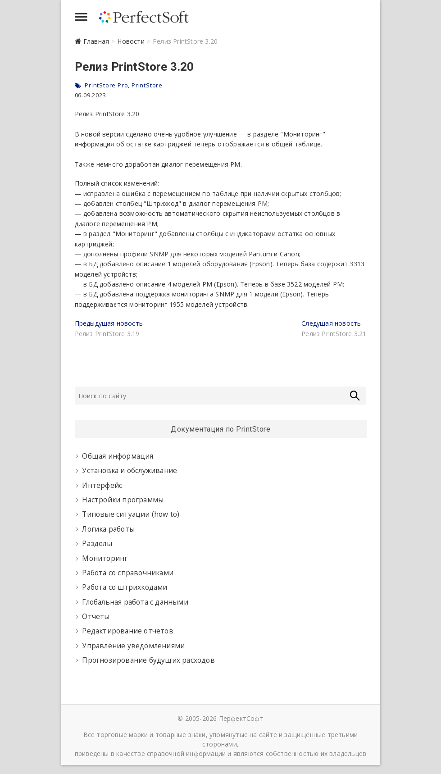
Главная (96, 41)
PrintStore (147, 85)
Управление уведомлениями (133, 646)
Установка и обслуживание (129, 470)
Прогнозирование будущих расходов (148, 660)
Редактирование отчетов (127, 631)
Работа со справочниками (127, 573)
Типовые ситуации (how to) (130, 514)
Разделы (97, 543)
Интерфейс (102, 485)
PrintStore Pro (106, 85)
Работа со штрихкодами (124, 587)
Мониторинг (104, 558)
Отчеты (95, 616)
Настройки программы (123, 500)
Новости (130, 41)
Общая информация (117, 456)
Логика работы (108, 529)
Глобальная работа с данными (135, 602)
